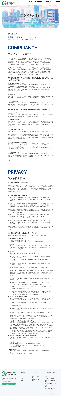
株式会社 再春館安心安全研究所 (51, 381)
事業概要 (23, 372)
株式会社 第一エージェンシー (51, 389)
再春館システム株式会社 (50, 378)
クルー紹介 (33, 37)
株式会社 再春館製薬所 (50, 372)
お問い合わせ (9, 384)
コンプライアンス (35, 373)
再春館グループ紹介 (27, 39)
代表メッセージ (21, 37)
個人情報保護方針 (35, 377)
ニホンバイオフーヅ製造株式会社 (51, 386)
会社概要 (10, 37)
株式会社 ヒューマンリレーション (51, 375)
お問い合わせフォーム (15, 346)
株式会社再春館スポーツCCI (51, 383)
